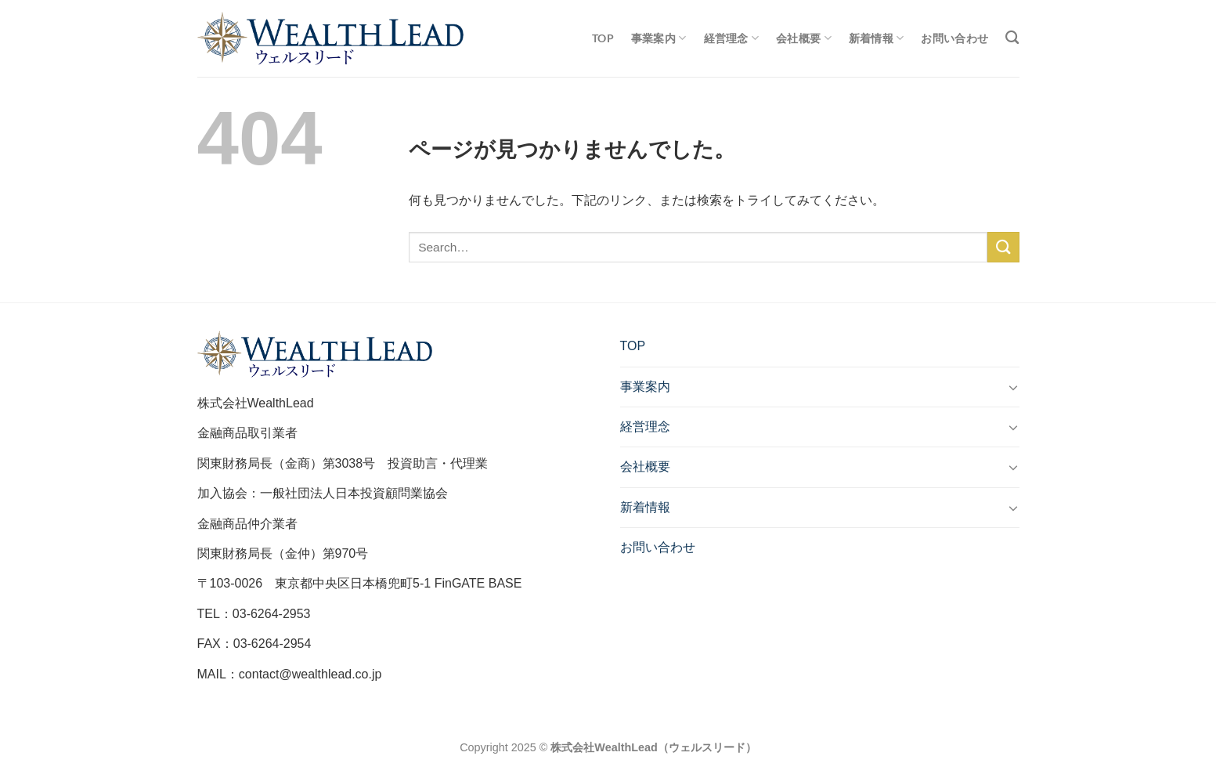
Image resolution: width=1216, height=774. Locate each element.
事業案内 (659, 38)
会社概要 (804, 38)
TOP (603, 38)
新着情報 (876, 38)
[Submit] (1003, 247)
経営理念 (732, 38)
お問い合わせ (954, 38)
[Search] (1012, 38)
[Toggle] (1013, 387)
